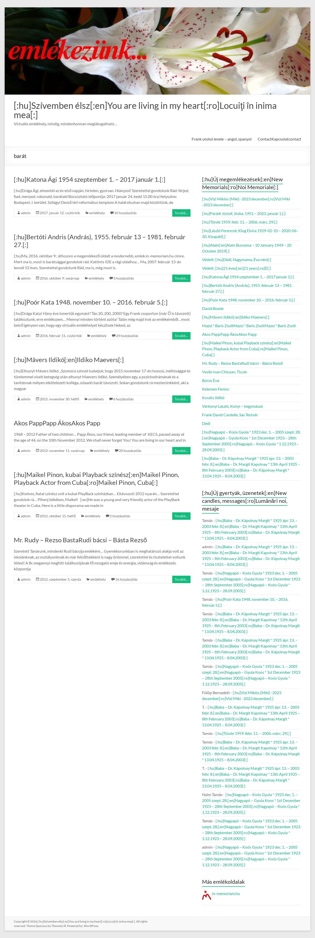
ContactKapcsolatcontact (279, 139)
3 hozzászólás (123, 278)
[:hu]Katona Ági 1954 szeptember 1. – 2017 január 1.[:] (89, 179)
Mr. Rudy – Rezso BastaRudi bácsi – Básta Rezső (80, 540)
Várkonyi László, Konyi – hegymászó (232, 406)
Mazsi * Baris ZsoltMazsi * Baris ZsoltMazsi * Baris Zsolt (249, 325)
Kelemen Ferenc (215, 389)
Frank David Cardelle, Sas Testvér (230, 414)
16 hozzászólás (126, 579)
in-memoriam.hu (221, 893)
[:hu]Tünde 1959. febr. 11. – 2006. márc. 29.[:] (239, 222)
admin (26, 213)
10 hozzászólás (125, 213)
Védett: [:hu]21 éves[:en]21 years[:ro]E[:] (236, 268)
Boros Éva (210, 380)
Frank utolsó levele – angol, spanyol (222, 139)
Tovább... (181, 213)
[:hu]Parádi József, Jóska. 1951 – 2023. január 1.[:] (243, 213)
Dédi (206, 423)
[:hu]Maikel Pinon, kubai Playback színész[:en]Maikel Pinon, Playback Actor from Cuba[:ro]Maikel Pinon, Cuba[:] (96, 478)
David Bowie (212, 308)
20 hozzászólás (130, 450)
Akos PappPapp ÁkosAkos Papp (57, 423)
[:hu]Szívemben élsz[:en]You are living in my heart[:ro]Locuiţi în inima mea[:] (145, 110)
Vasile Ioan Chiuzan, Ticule (224, 371)
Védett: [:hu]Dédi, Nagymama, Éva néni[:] (236, 259)
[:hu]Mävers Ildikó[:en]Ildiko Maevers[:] (69, 360)
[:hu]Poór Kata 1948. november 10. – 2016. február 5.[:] (91, 302)
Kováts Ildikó (213, 397)
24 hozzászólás (127, 336)
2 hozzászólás (120, 516)
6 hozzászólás (123, 399)
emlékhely (97, 213)
